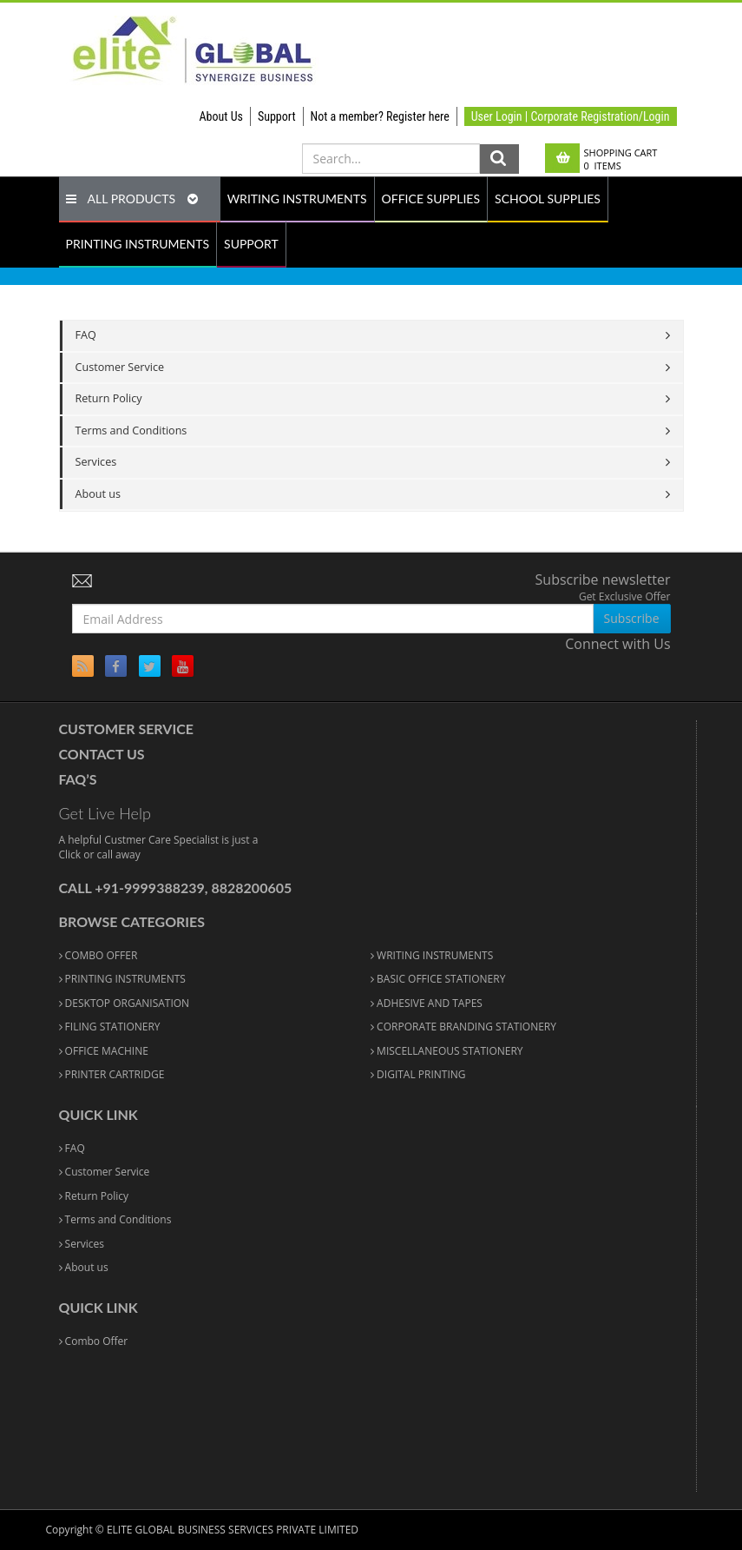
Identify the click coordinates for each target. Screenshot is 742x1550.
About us (98, 494)
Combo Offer (93, 1341)
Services (96, 461)
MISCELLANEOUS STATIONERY (447, 1050)
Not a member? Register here (380, 116)
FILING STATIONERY (110, 1026)
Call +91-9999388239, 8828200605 (175, 887)
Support (277, 116)
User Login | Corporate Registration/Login (570, 116)
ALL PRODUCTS (132, 198)
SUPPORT (251, 243)
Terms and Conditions (131, 430)
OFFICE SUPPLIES (431, 198)
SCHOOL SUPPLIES (548, 198)
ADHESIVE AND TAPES (427, 1003)
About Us (221, 116)
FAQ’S (78, 779)
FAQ (86, 335)
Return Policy (109, 398)
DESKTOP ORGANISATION (124, 1003)
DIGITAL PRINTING (418, 1074)
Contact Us (102, 753)
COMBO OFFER (98, 955)
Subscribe (632, 618)
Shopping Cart (621, 159)
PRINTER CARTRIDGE (112, 1074)
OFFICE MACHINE (103, 1050)
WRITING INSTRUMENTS (297, 198)
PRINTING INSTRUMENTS (138, 243)
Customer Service (120, 367)
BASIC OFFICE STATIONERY (438, 978)
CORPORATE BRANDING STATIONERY (463, 1026)
